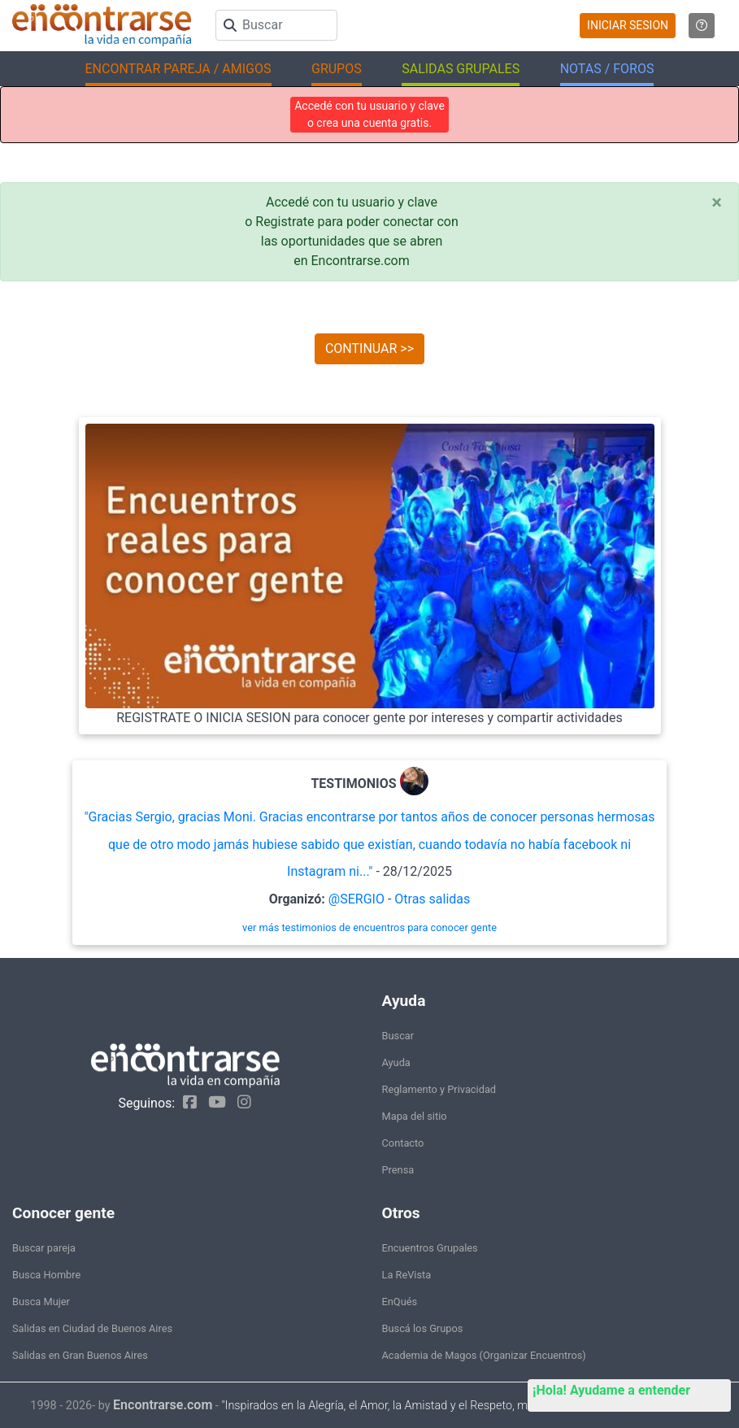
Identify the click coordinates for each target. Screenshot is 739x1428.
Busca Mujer (41, 1301)
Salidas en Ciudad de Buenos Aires (92, 1328)
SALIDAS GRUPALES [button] (460, 68)
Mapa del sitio (414, 1116)
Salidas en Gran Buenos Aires (80, 1355)
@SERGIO (356, 899)
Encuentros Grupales (430, 1248)
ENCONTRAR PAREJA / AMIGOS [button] (178, 68)
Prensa (398, 1170)
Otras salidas (432, 899)
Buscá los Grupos (422, 1328)
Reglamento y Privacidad (439, 1089)
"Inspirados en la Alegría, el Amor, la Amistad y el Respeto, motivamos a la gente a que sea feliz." (464, 1406)
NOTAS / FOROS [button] (607, 68)
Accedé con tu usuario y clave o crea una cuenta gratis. (369, 114)
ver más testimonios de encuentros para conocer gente (369, 927)
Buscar (398, 1036)
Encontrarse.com (162, 1405)
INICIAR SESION (627, 25)
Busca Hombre (46, 1275)
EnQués (400, 1301)
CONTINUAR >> (369, 348)
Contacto (403, 1143)
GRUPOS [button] (336, 68)
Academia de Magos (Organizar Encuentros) (484, 1355)
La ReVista (407, 1275)
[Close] (716, 202)
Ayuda (396, 1062)
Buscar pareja (44, 1248)
